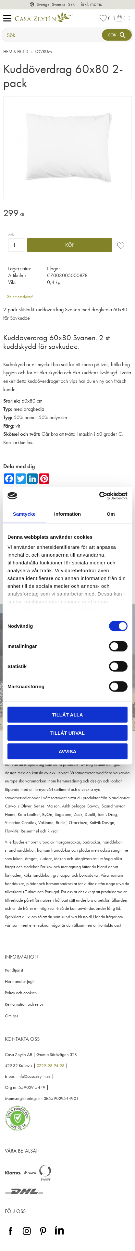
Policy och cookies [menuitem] (21, 993)
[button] (9, 18)
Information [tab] (67, 513)
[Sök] (117, 35)
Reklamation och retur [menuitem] (24, 1004)
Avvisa (68, 751)
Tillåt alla (67, 714)
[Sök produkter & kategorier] (52, 35)
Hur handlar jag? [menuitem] (19, 981)
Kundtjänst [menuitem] (14, 970)
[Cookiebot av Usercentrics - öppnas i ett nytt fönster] (99, 496)
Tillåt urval (67, 733)
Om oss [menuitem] (11, 1016)
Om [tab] (111, 513)
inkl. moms (91, 4)
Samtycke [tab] (24, 513)
